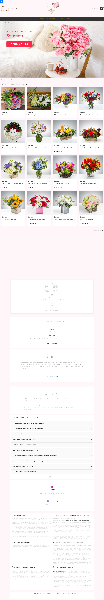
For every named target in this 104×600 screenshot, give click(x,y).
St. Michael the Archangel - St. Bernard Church (67, 579)
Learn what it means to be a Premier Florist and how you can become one (52, 495)
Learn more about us (52, 376)
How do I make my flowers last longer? (24, 466)
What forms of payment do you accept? (25, 439)
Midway (82, 520)
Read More (52, 476)
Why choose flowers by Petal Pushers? (24, 472)
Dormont (67, 520)
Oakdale (71, 520)
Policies (57, 593)
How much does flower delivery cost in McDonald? (28, 428)
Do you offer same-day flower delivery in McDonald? (28, 423)
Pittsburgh (86, 520)
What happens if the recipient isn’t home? (25, 450)
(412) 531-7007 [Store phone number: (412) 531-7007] (52, 305)
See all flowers (22, 84)
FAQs (29, 593)
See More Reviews (52, 343)
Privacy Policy (48, 593)
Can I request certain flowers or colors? (24, 445)
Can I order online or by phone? (22, 434)
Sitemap (74, 593)
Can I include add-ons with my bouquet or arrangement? (30, 461)
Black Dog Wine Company (59, 571)
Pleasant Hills (77, 520)
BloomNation (61, 493)
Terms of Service (38, 593)
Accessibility (66, 593)
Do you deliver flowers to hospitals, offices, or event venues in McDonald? (35, 455)
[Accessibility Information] (1, 1)
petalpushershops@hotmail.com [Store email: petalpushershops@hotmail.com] (52, 310)
